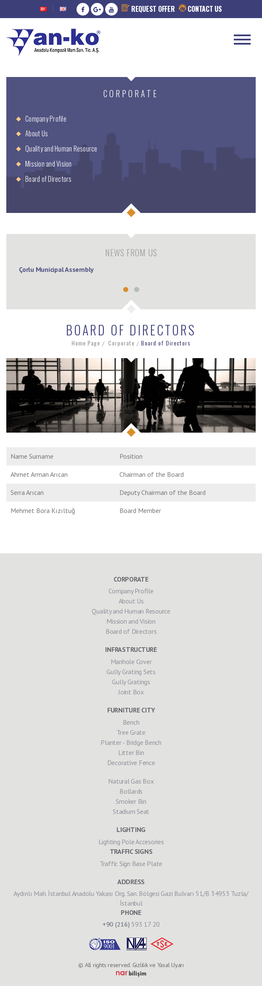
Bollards (131, 791)
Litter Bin (131, 752)
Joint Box (131, 692)
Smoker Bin (131, 801)
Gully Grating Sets (131, 671)
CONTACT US (200, 9)
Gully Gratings (131, 682)
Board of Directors (48, 179)
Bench (131, 722)
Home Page (85, 343)
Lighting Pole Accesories (131, 841)
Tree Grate (131, 732)
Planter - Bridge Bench (131, 742)
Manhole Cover (131, 661)
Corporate (121, 343)
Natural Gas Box (130, 781)
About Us (36, 133)
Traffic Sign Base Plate (131, 863)
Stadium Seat (131, 811)
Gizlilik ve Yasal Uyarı (158, 965)
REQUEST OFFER (148, 9)
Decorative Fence (131, 762)
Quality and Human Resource (61, 149)
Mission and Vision (48, 164)
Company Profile (45, 119)
